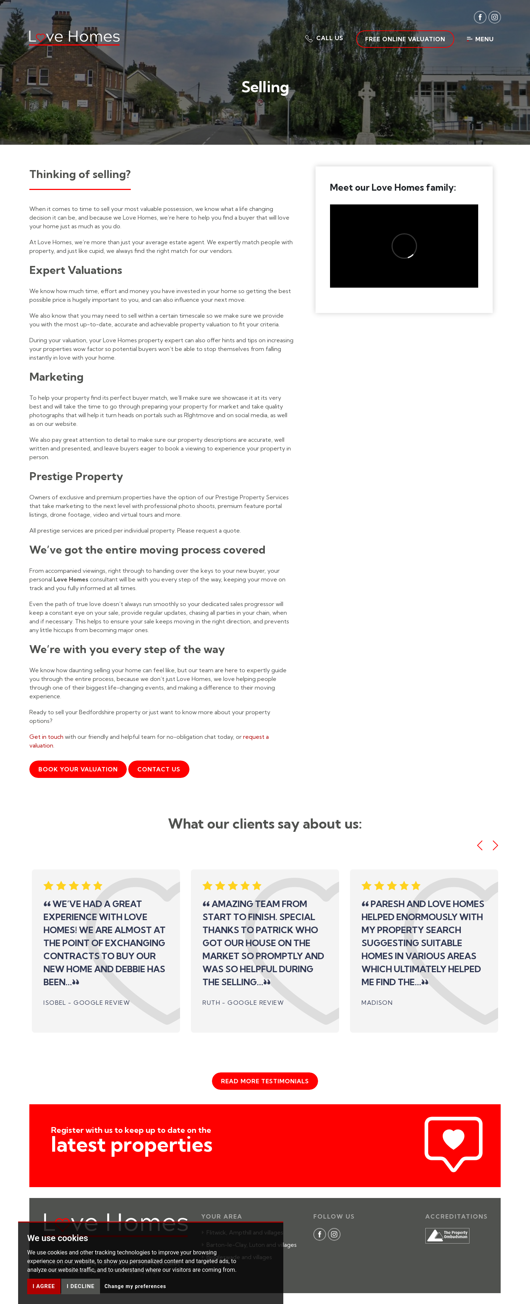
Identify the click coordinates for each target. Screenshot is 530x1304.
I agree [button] (44, 1286)
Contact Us (158, 769)
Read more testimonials (265, 1081)
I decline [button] (81, 1286)
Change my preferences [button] (135, 1286)
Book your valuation (78, 769)
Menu (480, 39)
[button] (324, 38)
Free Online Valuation (405, 39)
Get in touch (46, 736)
